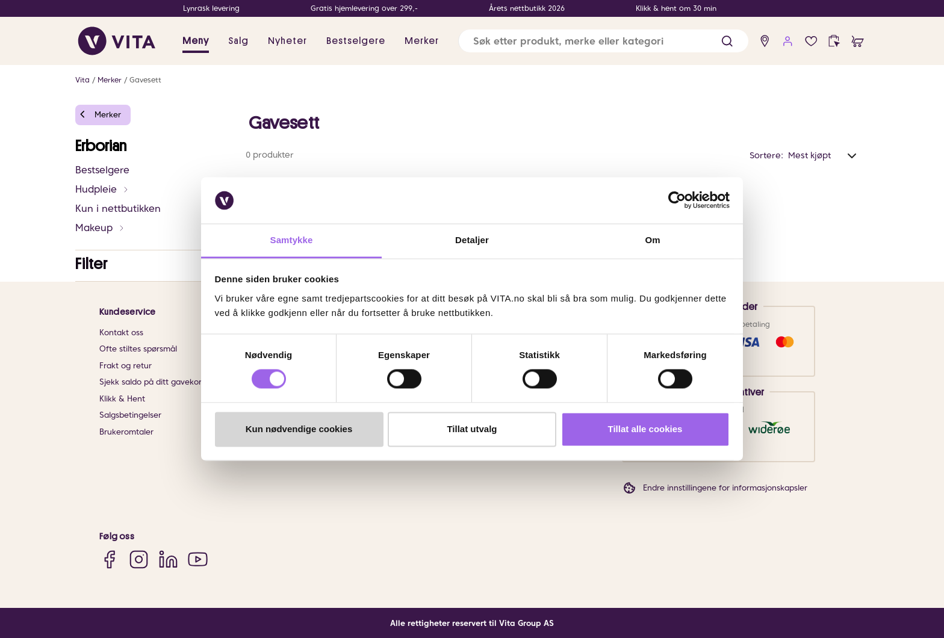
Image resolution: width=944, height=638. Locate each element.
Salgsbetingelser (130, 415)
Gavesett (145, 79)
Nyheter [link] (287, 41)
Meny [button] (195, 41)
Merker (110, 79)
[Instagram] (139, 559)
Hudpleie (102, 189)
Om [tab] (652, 240)
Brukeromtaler (126, 431)
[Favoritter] (811, 41)
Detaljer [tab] (472, 240)
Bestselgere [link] (355, 41)
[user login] (788, 41)
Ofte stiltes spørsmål (138, 348)
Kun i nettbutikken (118, 208)
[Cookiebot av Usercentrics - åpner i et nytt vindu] (677, 200)
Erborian (100, 146)
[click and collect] (834, 41)
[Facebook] (109, 559)
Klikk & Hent (122, 398)
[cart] (857, 41)
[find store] (765, 41)
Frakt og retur (125, 365)
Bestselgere (102, 170)
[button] (727, 41)
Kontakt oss (121, 332)
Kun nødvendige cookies (299, 429)
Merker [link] (422, 41)
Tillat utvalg (472, 429)
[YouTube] (198, 559)
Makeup (100, 228)
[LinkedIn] (168, 559)
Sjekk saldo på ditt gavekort (152, 381)
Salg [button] (238, 41)
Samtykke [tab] (291, 240)
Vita (82, 79)
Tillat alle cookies (645, 429)
